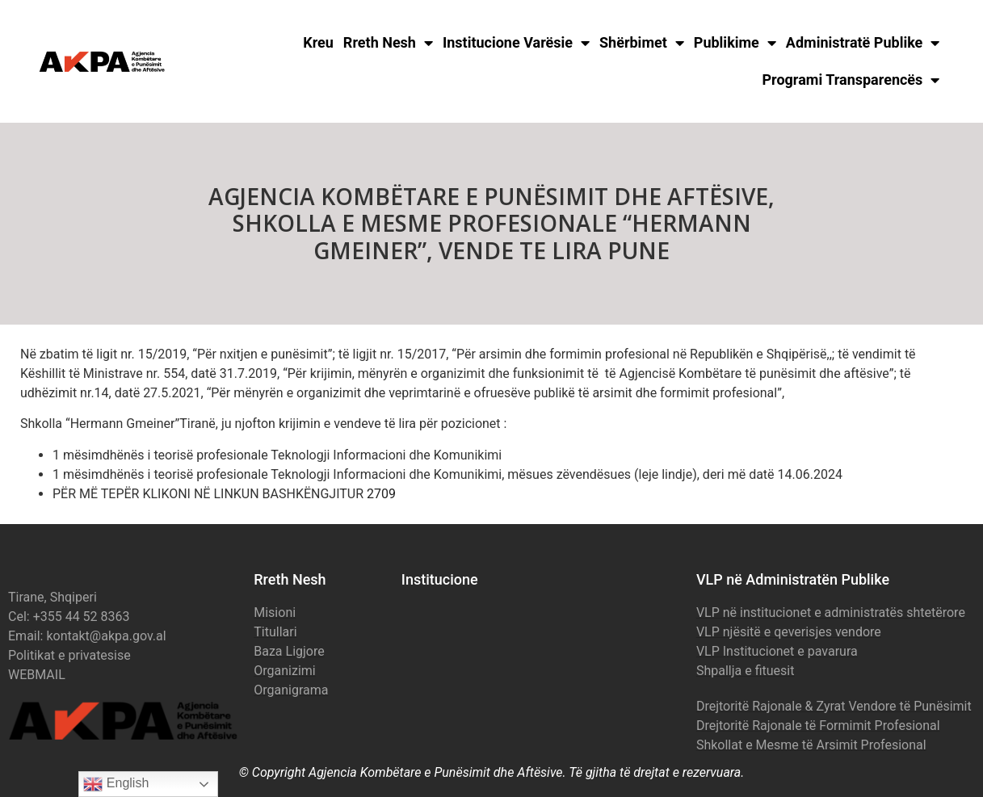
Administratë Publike (863, 42)
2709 (381, 493)
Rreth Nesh (388, 42)
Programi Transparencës (851, 80)
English (116, 784)
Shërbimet (641, 42)
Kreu (318, 42)
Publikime (735, 42)
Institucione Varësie (516, 42)
